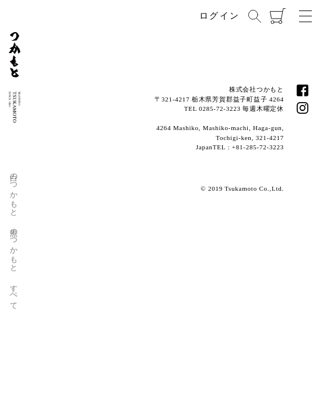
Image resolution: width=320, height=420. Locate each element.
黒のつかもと (14, 246)
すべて (14, 292)
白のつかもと (14, 190)
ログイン (219, 15)
